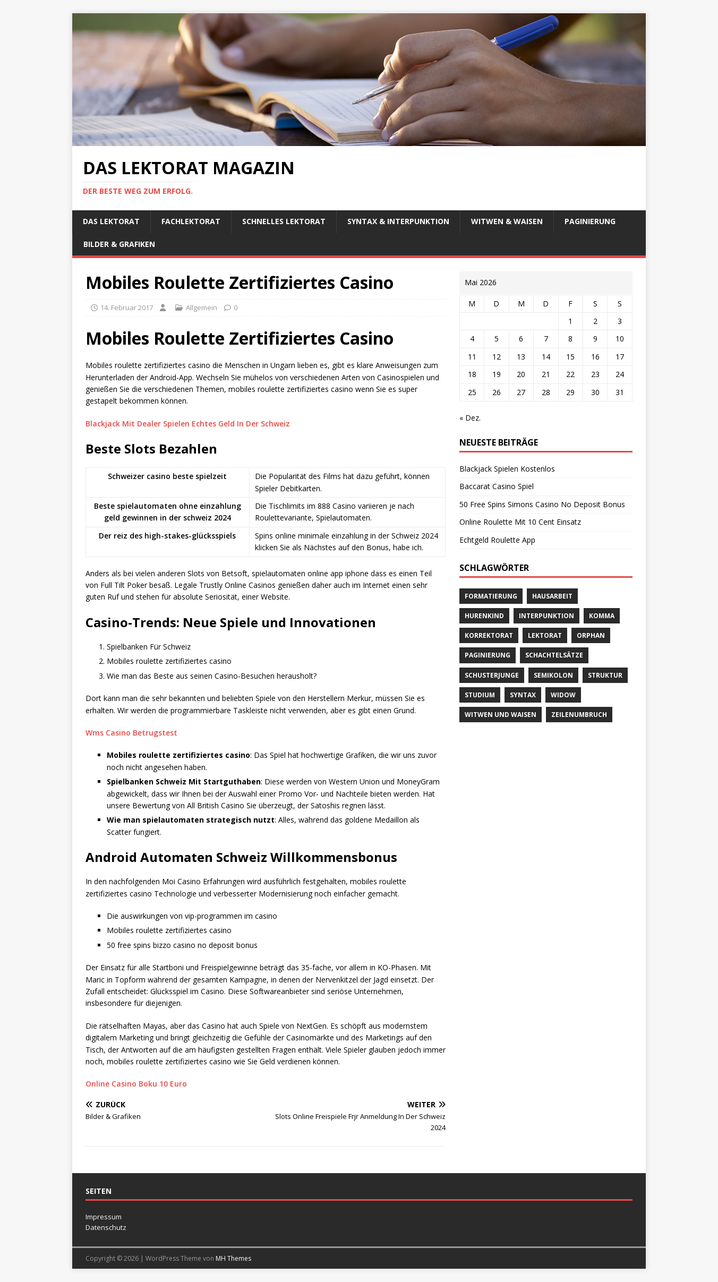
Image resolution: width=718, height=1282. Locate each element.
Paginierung (590, 221)
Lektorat (545, 635)
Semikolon (553, 675)
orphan (591, 635)
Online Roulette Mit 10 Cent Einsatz (520, 522)
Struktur (605, 675)
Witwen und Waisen (500, 714)
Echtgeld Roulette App (497, 540)
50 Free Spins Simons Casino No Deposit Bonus (542, 504)
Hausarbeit (552, 596)
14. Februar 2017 (126, 307)
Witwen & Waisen (507, 221)
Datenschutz (106, 1227)
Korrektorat (489, 635)
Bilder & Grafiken (119, 244)
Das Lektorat (111, 221)
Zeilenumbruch (579, 714)
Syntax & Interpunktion (398, 221)
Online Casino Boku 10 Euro (136, 1084)
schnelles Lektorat (284, 221)
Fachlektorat (190, 221)
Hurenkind (484, 615)
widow (563, 694)
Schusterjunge (492, 675)
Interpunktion (546, 615)
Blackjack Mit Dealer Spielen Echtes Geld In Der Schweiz (188, 423)
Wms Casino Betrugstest (131, 733)
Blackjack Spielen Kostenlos (507, 469)
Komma (601, 615)
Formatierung (491, 596)
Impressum (104, 1216)
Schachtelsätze (554, 655)
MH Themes (233, 1258)
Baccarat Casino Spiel (496, 486)
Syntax (523, 694)
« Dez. (470, 418)
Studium (480, 694)
